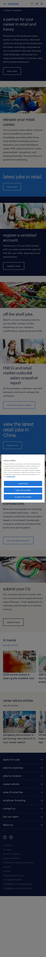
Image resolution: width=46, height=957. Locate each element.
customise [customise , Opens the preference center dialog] (23, 483)
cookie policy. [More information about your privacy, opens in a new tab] (11, 476)
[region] (23, 478)
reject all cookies (23, 490)
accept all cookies (23, 497)
